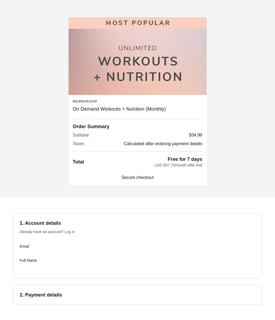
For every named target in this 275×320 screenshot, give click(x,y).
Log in (69, 232)
